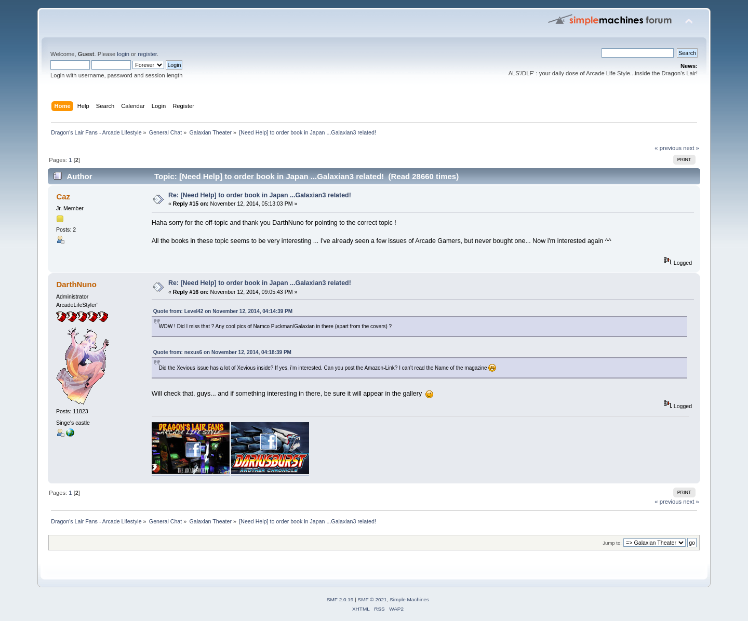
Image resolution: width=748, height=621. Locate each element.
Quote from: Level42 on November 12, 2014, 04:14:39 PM (222, 311)
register (147, 54)
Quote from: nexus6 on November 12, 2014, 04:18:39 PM (222, 352)
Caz (63, 196)
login (123, 54)
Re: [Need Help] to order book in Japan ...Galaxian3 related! (259, 195)
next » (691, 148)
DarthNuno (76, 284)
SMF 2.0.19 (340, 599)
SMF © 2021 (372, 599)
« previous (668, 148)
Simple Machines (409, 599)
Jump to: (612, 543)
